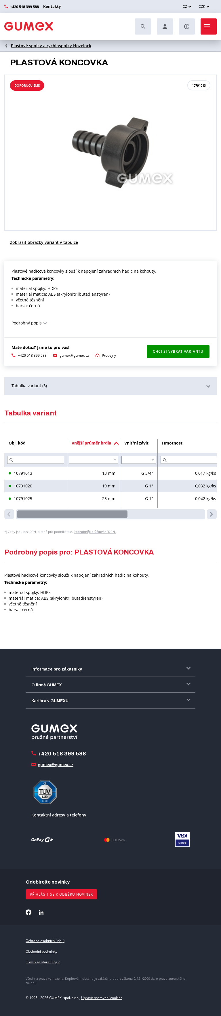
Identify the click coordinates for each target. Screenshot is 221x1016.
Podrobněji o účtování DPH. (95, 531)
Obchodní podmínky (41, 951)
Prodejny (109, 355)
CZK (202, 6)
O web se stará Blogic (43, 962)
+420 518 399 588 (24, 6)
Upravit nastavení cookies (101, 997)
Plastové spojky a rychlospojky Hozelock (51, 45)
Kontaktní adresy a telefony (58, 815)
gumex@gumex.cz (74, 355)
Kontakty (51, 6)
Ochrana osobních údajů (45, 940)
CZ (185, 6)
